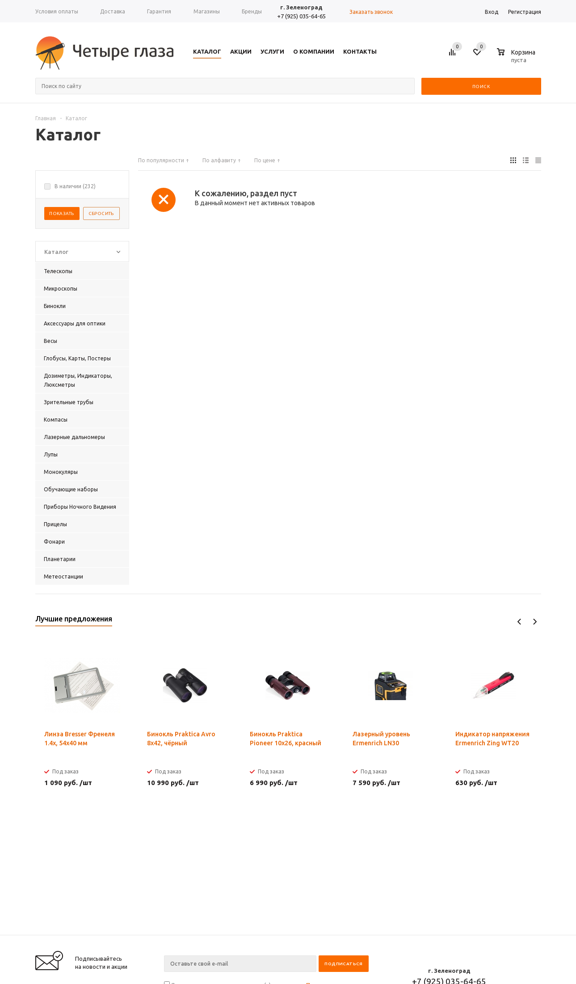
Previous (519, 621)
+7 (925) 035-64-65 (301, 16)
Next (534, 621)
